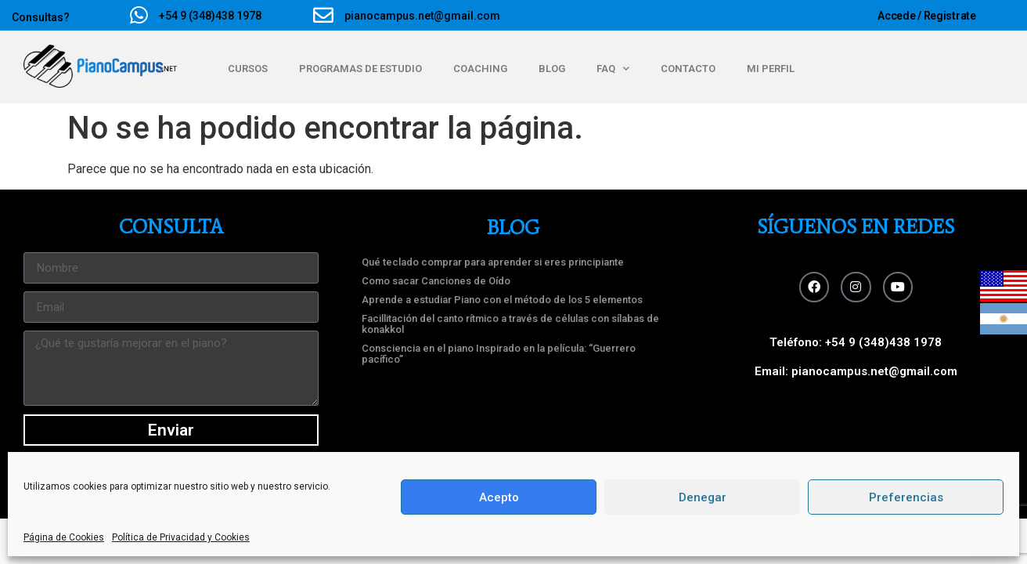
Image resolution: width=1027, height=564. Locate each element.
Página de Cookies (63, 537)
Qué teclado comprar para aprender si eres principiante (493, 262)
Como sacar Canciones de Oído (436, 281)
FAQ (612, 68)
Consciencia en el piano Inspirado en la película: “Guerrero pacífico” (499, 353)
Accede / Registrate (926, 15)
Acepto (499, 497)
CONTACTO (688, 68)
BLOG (552, 68)
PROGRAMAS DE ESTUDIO (360, 68)
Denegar (702, 497)
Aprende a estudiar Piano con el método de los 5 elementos (502, 300)
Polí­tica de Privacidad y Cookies (181, 537)
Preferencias (906, 497)
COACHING (480, 68)
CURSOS (248, 68)
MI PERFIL (771, 68)
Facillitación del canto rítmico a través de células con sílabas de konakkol (510, 324)
